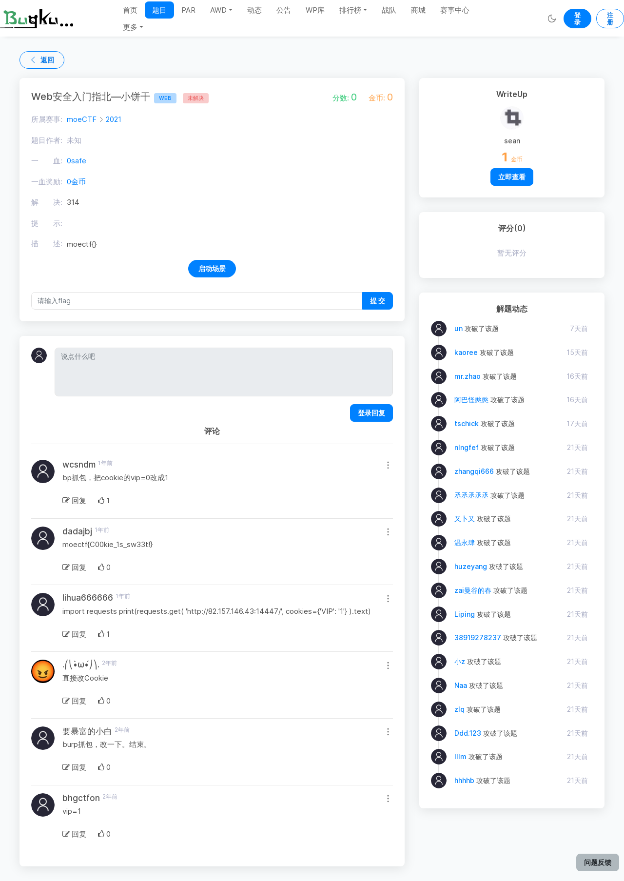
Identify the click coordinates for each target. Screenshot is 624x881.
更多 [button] (130, 27)
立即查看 (512, 177)
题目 (159, 10)
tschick (466, 423)
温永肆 (464, 542)
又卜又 (464, 518)
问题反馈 (597, 862)
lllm (460, 756)
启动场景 (212, 268)
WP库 (315, 10)
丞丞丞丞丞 (471, 495)
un (458, 328)
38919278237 (477, 637)
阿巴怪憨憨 (471, 399)
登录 (577, 18)
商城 (418, 10)
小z (459, 661)
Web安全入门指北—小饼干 (103, 96)
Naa (460, 685)
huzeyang (470, 566)
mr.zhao (467, 376)
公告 (283, 10)
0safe (76, 160)
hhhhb (464, 780)
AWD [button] (218, 10)
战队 (389, 10)
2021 (113, 119)
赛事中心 (454, 10)
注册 (610, 18)
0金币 (76, 181)
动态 (254, 10)
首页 (130, 10)
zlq (459, 709)
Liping (464, 614)
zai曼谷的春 (472, 590)
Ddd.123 (467, 733)
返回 (42, 60)
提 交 (377, 300)
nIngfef (466, 447)
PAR (188, 10)
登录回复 (371, 413)
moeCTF (82, 119)
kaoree (466, 352)
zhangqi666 (474, 471)
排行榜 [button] (350, 10)
